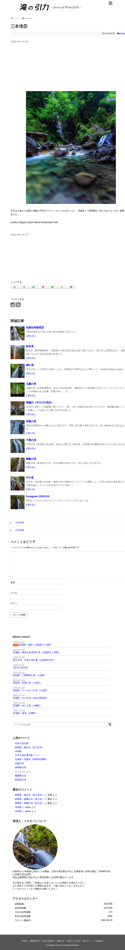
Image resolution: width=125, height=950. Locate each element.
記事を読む (31, 336)
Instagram (99, 941)
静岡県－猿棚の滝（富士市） (29, 799)
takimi (28, 811)
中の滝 (30, 477)
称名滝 (30, 346)
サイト (14, 603)
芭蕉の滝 (31, 421)
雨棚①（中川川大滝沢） (40, 402)
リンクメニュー (23, 771)
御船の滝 (31, 458)
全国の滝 (19, 763)
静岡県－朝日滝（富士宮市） (29, 747)
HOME (18, 751)
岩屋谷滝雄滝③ (35, 327)
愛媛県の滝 (20, 775)
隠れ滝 (30, 365)
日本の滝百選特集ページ (27, 755)
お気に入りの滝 (73, 941)
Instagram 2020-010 (37, 496)
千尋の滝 (31, 440)
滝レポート (87, 941)
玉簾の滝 (31, 383)
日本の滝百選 (21, 743)
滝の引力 (59, 945)
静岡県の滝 (20, 767)
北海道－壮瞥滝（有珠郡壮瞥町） (32, 759)
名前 (13, 582)
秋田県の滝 (20, 780)
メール (14, 593)
